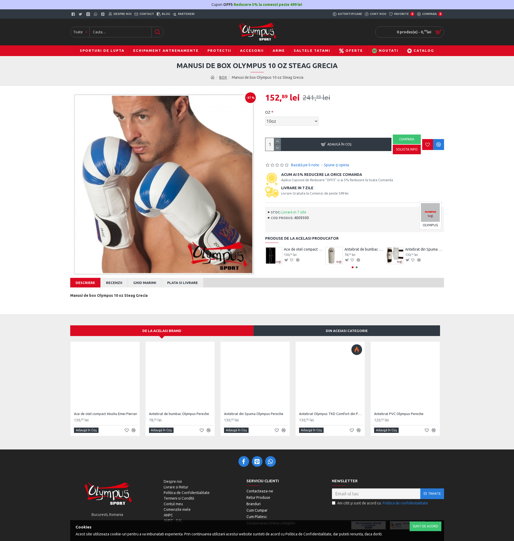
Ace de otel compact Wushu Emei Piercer (303, 249)
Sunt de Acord (425, 526)
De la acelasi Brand (161, 325)
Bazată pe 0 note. (305, 165)
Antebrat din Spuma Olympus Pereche (424, 249)
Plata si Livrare (182, 283)
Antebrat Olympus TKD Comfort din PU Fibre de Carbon (331, 408)
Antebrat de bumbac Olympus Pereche (363, 249)
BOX (223, 77)
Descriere (85, 283)
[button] (353, 267)
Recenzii (114, 283)
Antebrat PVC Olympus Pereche (398, 408)
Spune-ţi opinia (336, 165)
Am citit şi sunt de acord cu (380, 498)
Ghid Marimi (144, 283)
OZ (267, 112)
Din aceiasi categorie (347, 325)
